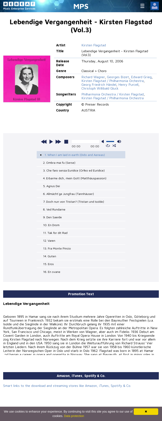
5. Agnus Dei (51, 186)
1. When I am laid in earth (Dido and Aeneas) (75, 155)
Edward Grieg (141, 77)
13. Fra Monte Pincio (57, 248)
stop (66, 142)
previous (44, 142)
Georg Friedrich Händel (98, 84)
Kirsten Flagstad (93, 45)
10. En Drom (51, 225)
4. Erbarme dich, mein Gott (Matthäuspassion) (74, 178)
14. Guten (49, 256)
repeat (108, 145)
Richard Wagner (93, 77)
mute (103, 141)
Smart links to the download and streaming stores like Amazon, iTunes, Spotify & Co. (67, 385)
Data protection (74, 416)
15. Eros (48, 264)
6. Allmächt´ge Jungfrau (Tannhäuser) (68, 194)
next (58, 142)
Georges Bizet (118, 77)
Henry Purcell (128, 84)
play (51, 141)
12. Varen (49, 240)
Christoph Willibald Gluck (100, 88)
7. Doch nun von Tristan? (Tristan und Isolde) (73, 201)
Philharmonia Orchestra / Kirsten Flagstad (112, 94)
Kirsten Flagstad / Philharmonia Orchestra (112, 81)
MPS (81, 6)
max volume (119, 141)
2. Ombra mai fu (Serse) (59, 162)
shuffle (114, 145)
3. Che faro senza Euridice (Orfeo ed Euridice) (74, 170)
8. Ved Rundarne (54, 209)
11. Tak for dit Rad (55, 233)
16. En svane (51, 272)
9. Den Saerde (52, 217)
